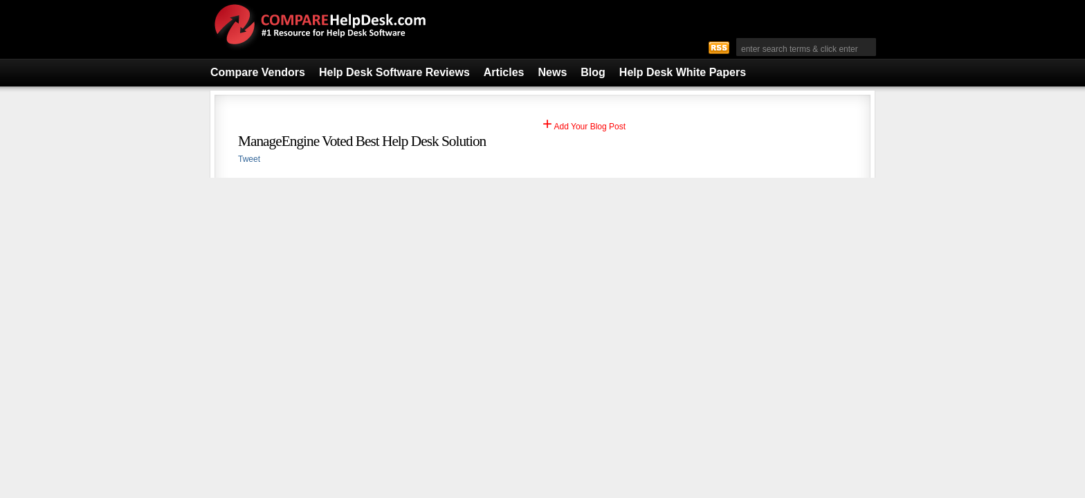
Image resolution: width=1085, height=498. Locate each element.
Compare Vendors (257, 72)
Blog (593, 72)
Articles (504, 72)
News (552, 72)
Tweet (249, 159)
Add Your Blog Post (584, 126)
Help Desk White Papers (682, 72)
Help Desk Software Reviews (394, 72)
